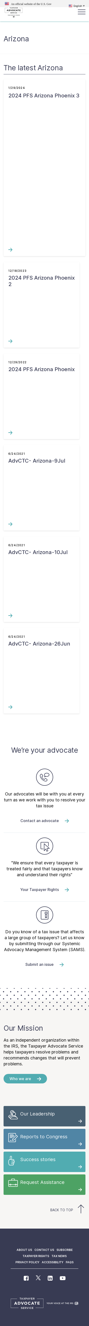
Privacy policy (27, 1262)
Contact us (44, 1250)
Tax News (59, 1256)
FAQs (70, 1262)
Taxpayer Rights (36, 1256)
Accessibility (52, 1262)
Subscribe (64, 1250)
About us (24, 1250)
